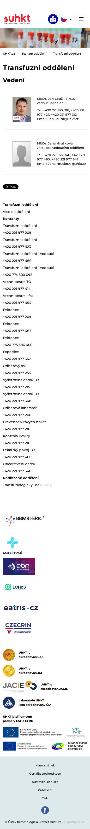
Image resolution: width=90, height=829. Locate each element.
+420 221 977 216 (16, 443)
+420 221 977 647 (65, 159)
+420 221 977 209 (17, 233)
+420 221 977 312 (64, 114)
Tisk (45, 798)
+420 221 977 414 (16, 289)
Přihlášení (45, 790)
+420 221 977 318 (56, 110)
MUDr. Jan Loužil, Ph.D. (56, 99)
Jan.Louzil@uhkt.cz (63, 119)
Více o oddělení (16, 211)
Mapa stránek (45, 765)
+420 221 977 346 (17, 471)
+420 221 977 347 (17, 359)
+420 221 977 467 (17, 331)
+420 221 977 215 (16, 387)
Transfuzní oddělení (67, 53)
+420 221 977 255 (17, 373)
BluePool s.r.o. (74, 822)
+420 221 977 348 (56, 155)
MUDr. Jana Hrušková (55, 143)
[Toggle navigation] (81, 19)
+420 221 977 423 (17, 247)
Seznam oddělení (34, 53)
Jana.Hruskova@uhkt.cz (67, 164)
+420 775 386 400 (17, 345)
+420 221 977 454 (17, 303)
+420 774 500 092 (17, 275)
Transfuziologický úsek (27, 485)
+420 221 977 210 (16, 429)
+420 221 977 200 (17, 415)
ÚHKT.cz (9, 53)
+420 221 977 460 (17, 261)
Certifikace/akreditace (45, 773)
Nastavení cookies (45, 782)
